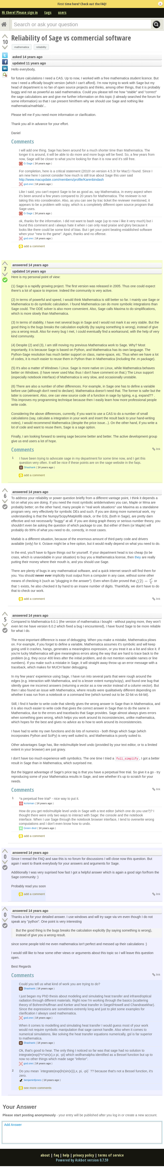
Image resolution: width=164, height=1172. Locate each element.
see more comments (37, 1088)
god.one (28, 184)
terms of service (111, 1155)
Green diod (30, 828)
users (62, 12)
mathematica (21, 47)
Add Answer (13, 1125)
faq (56, 1155)
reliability (41, 47)
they (138, 557)
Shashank (29, 467)
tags (47, 12)
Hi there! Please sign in (20, 12)
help (66, 1155)
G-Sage (28, 163)
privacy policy (83, 1155)
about (45, 1155)
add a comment (34, 246)
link (158, 449)
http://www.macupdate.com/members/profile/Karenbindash (61, 179)
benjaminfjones (32, 1080)
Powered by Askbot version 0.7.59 (82, 1160)
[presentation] (144, 581)
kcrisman (29, 803)
